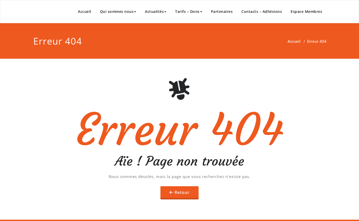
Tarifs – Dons (188, 11)
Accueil (84, 11)
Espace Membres (306, 11)
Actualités (155, 11)
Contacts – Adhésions (261, 11)
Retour (182, 192)
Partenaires (222, 11)
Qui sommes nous (118, 11)
